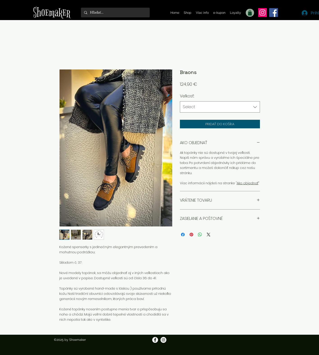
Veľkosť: (187, 96)
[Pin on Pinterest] (191, 234)
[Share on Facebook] (183, 234)
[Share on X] (208, 234)
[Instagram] (262, 12)
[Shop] (250, 13)
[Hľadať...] (115, 12)
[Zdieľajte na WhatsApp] (200, 234)
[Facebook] (273, 12)
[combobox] (220, 107)
